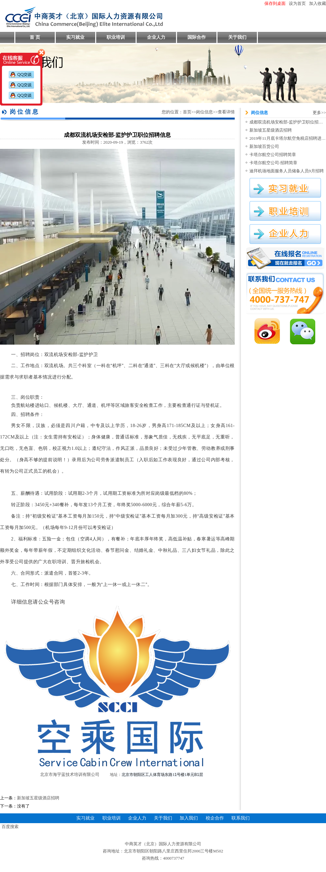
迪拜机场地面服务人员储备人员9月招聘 (286, 170)
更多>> (319, 112)
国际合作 (196, 37)
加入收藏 (317, 3)
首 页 (35, 37)
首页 (187, 111)
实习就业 (75, 37)
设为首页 (297, 3)
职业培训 (116, 37)
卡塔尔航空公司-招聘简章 (273, 162)
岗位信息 (204, 111)
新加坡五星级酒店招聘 (38, 797)
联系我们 (240, 818)
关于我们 (237, 37)
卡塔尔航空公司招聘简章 (272, 154)
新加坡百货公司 (264, 146)
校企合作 (215, 818)
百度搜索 (10, 826)
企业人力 (156, 37)
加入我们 (189, 818)
